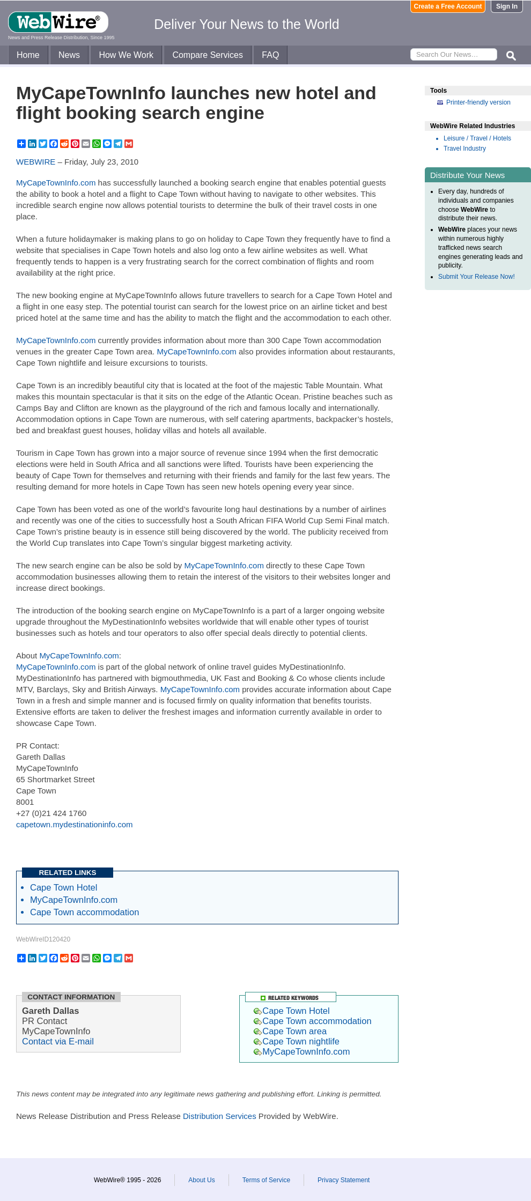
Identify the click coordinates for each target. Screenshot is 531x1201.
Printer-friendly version (478, 102)
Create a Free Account (448, 6)
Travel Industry (465, 148)
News (69, 55)
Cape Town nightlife (297, 1041)
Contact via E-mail (58, 1041)
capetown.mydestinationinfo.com (74, 824)
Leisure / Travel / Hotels (477, 138)
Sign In (507, 6)
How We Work (126, 55)
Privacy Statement (344, 1180)
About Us (201, 1180)
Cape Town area (290, 1031)
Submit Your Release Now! (476, 276)
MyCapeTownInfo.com (55, 182)
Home (28, 55)
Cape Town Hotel (63, 887)
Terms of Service (266, 1180)
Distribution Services (219, 1116)
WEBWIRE (35, 161)
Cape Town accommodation (84, 912)
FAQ (270, 55)
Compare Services (207, 55)
